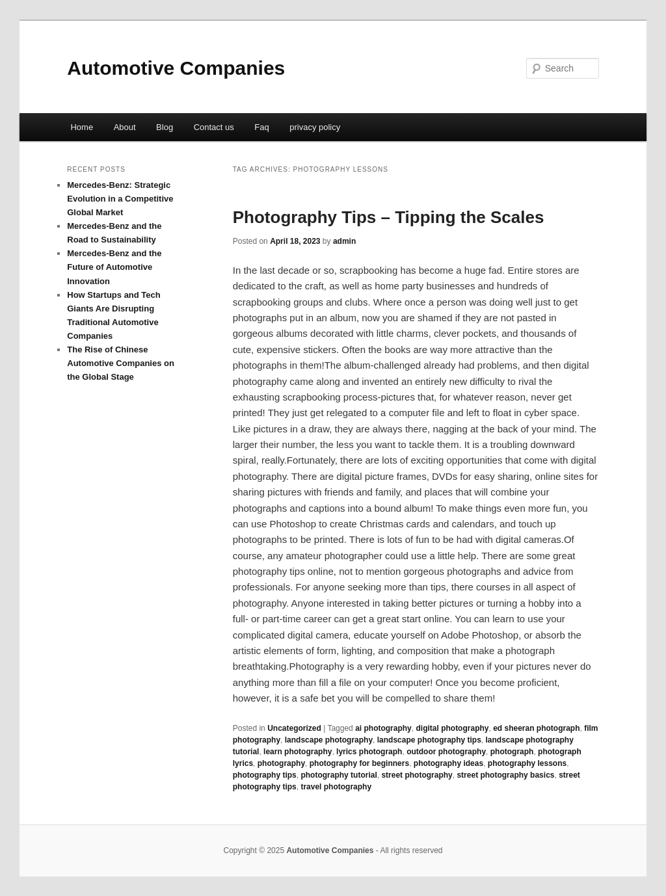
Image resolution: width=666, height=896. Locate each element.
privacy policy (314, 127)
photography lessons (527, 763)
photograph (512, 751)
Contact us (214, 127)
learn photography (297, 751)
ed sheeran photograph (536, 728)
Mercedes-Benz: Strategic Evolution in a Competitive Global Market (120, 198)
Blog (164, 127)
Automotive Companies (176, 68)
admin (344, 241)
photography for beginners (359, 763)
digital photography (452, 728)
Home (81, 127)
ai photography (383, 728)
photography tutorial (338, 775)
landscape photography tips (429, 739)
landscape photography (329, 739)
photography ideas (448, 763)
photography (281, 763)
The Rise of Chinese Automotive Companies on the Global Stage (120, 363)
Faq (261, 127)
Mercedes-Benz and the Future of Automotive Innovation (114, 266)
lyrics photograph (369, 751)
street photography (416, 775)
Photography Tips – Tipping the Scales (388, 217)
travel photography (335, 786)
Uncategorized (294, 728)
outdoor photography (446, 751)
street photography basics (505, 775)
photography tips (265, 775)
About (125, 127)
